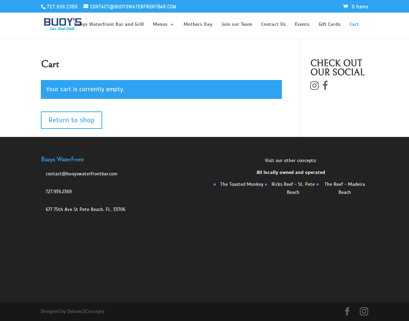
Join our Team (236, 24)
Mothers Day (198, 24)
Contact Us (273, 24)
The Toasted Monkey (241, 184)
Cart (354, 24)
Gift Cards (330, 24)
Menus (160, 24)
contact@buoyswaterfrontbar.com (81, 174)
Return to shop (72, 120)
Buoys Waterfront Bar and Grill (109, 24)
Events (302, 24)
